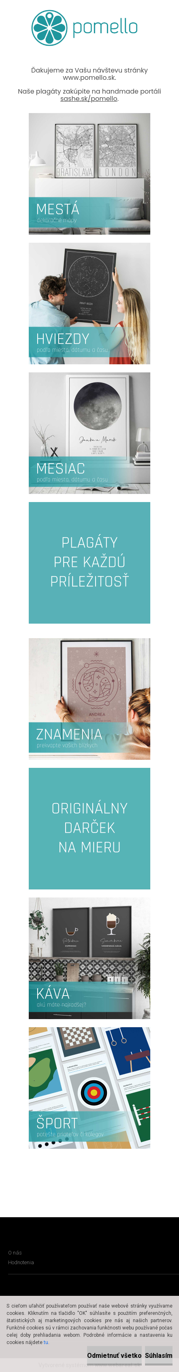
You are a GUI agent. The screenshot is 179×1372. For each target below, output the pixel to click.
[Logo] (84, 28)
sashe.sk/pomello (88, 98)
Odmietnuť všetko (114, 1355)
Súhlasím (159, 1355)
